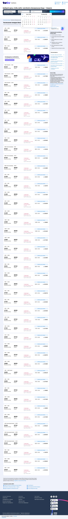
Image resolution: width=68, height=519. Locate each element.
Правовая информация (25, 513)
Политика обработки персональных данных (11, 513)
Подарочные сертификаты (8, 502)
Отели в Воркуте (54, 27)
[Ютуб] (56, 496)
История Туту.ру (22, 497)
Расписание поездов (6, 19)
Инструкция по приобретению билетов (56, 83)
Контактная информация (23, 502)
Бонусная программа (7, 501)
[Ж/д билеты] (13, 3)
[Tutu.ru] (6, 3)
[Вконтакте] (54, 496)
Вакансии (20, 499)
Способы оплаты (53, 84)
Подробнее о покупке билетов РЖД (20, 480)
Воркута (15, 39)
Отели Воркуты (30, 485)
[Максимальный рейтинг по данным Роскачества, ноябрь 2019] (54, 514)
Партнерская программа (39, 499)
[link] (9, 60)
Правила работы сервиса (54, 85)
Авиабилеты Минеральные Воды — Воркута (12, 486)
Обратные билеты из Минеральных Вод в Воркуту (13, 485)
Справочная (5, 497)
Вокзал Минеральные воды (32, 488)
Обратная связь (22, 501)
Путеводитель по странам (8, 499)
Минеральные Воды (7, 39)
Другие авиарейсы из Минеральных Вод (11, 488)
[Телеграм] (51, 496)
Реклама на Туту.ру (38, 497)
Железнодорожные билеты (34, 486)
